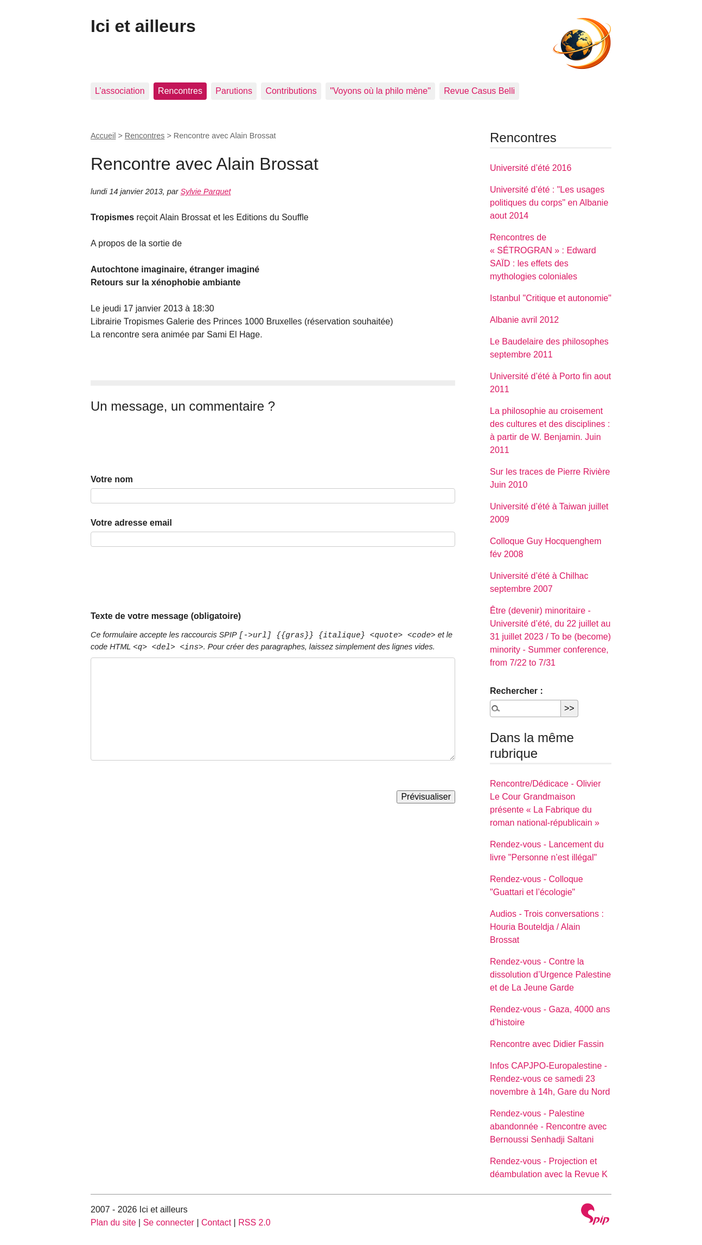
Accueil (103, 135)
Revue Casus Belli (479, 90)
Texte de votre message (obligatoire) (166, 616)
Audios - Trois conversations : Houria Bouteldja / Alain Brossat (547, 926)
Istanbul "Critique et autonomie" (550, 298)
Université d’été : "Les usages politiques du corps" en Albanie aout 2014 (549, 202)
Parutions (233, 90)
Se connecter (168, 1222)
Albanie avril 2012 (524, 319)
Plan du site (113, 1222)
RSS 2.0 (254, 1222)
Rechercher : (516, 690)
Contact (216, 1222)
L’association (120, 90)
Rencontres (180, 90)
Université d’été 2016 (530, 168)
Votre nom (112, 479)
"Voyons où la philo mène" (380, 90)
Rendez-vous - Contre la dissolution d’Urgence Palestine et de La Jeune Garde (550, 974)
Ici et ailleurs (143, 26)
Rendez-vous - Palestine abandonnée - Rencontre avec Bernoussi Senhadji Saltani (548, 1126)
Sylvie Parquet (206, 191)
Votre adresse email (131, 522)
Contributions (290, 90)
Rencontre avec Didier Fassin (547, 1044)
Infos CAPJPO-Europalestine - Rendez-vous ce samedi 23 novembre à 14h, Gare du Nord (550, 1078)
